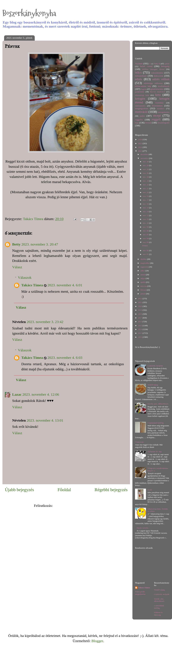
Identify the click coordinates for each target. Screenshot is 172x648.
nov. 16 (146, 204)
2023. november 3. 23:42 (45, 322)
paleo (142, 115)
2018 (140, 314)
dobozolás (158, 75)
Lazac (16, 394)
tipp (137, 122)
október (143, 259)
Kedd (149, 490)
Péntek (145, 245)
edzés (138, 79)
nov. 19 (146, 196)
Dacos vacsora (142, 528)
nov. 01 (146, 254)
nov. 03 (146, 242)
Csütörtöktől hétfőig (155, 423)
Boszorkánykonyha (29, 13)
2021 (140, 302)
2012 (140, 337)
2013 (140, 333)
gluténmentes (157, 89)
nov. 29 (146, 165)
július (142, 270)
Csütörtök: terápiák (155, 366)
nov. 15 (146, 208)
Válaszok (24, 277)
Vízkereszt (139, 442)
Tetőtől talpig (152, 385)
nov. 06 (146, 231)
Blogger (97, 641)
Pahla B (157, 63)
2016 (140, 321)
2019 (140, 310)
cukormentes (157, 72)
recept (157, 115)
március (143, 286)
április (143, 282)
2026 (140, 139)
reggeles (139, 119)
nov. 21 (146, 188)
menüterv (160, 108)
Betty (16, 244)
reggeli (156, 119)
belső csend (146, 66)
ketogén (140, 98)
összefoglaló (163, 122)
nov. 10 (146, 223)
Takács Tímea (32, 285)
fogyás (143, 89)
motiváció (141, 111)
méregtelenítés (163, 112)
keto (158, 94)
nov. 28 (146, 169)
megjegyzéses (141, 108)
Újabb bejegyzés (19, 489)
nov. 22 (146, 184)
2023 (140, 151)
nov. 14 (146, 211)
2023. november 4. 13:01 (45, 420)
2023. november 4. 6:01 (64, 285)
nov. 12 (146, 215)
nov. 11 (146, 219)
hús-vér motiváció (157, 92)
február (143, 290)
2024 (140, 147)
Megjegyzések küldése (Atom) (76, 506)
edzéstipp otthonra (153, 83)
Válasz (17, 267)
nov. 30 (146, 161)
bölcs (138, 72)
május (143, 278)
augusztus (144, 267)
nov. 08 (146, 227)
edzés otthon (161, 79)
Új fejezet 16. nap (154, 451)
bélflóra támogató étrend (153, 69)
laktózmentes (140, 106)
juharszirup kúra (142, 95)
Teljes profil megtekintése (140, 593)
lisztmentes (157, 105)
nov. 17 (146, 200)
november (144, 158)
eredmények (163, 86)
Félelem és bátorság (158, 613)
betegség (165, 66)
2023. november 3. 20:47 (39, 244)
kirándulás (159, 103)
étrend (148, 122)
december (144, 154)
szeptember (145, 263)
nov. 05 (146, 234)
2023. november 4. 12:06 (40, 394)
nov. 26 (146, 173)
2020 (140, 306)
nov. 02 (146, 250)
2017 (140, 318)
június (143, 274)
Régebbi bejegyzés (111, 489)
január (143, 294)
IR (150, 64)
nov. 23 (146, 181)
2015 (140, 325)
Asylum (138, 63)
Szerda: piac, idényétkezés (157, 404)
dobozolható (141, 75)
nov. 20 (146, 192)
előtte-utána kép (143, 86)
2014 (140, 329)
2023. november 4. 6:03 (64, 358)
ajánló (167, 63)
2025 (140, 143)
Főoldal (64, 489)
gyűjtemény (139, 92)
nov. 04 (146, 238)
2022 (140, 298)
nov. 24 (146, 177)
